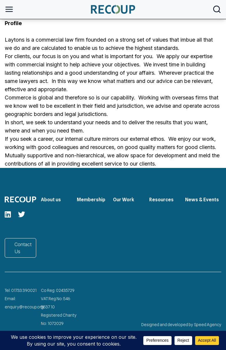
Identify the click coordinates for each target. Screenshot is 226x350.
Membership (91, 199)
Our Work (123, 199)
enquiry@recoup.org (24, 307)
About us (51, 199)
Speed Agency (207, 324)
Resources (161, 199)
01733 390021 (23, 290)
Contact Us (22, 247)
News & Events (202, 199)
